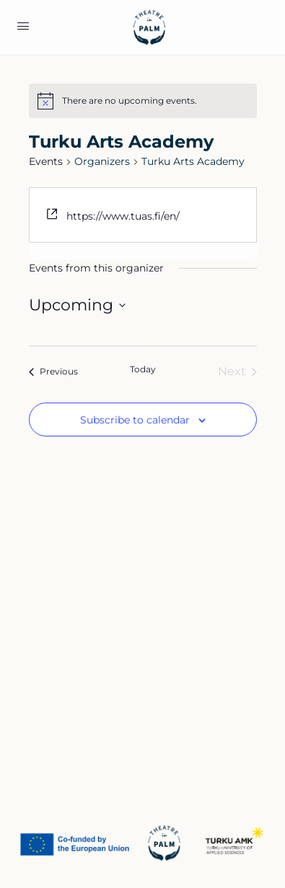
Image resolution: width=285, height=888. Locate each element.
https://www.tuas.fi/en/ (123, 216)
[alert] (129, 101)
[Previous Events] (53, 372)
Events (46, 161)
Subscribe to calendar (135, 420)
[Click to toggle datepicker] (77, 305)
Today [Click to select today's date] (143, 369)
